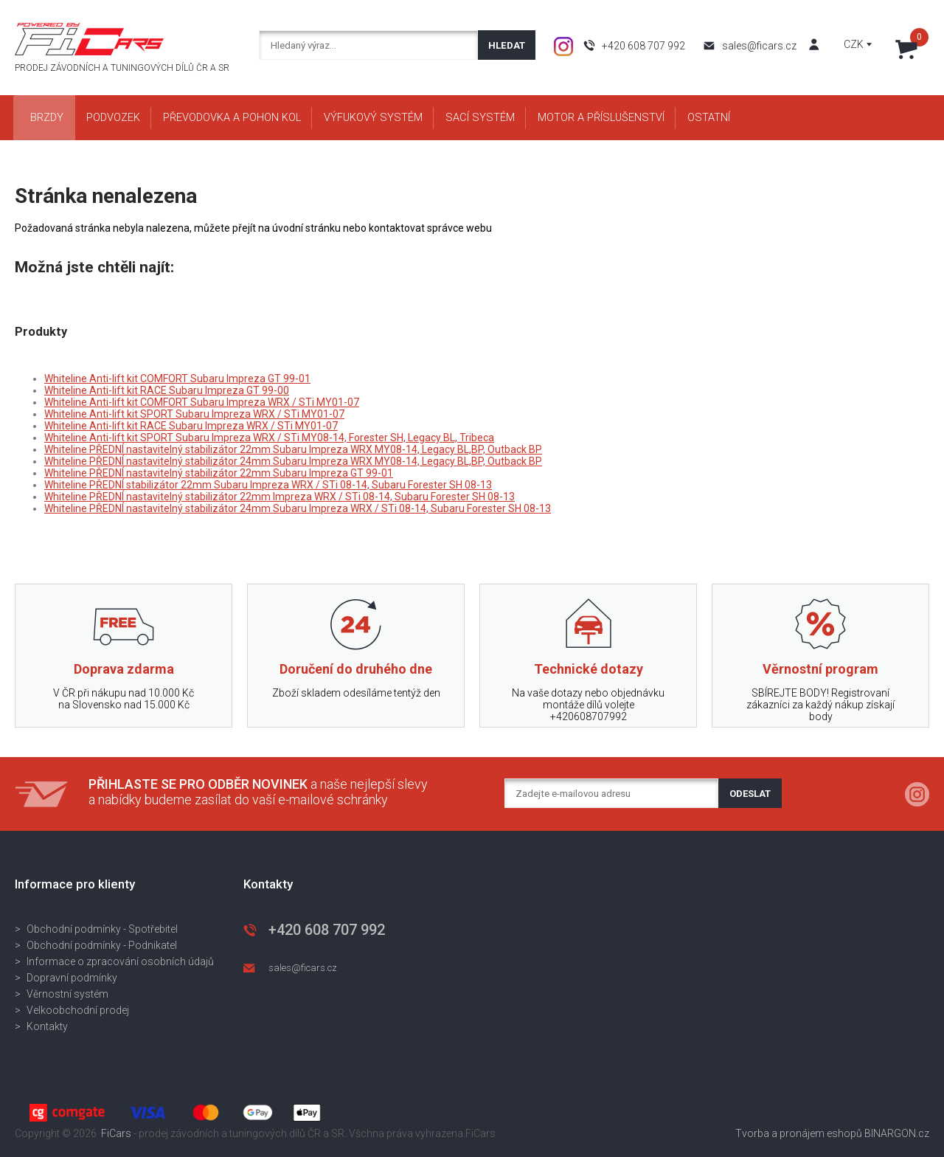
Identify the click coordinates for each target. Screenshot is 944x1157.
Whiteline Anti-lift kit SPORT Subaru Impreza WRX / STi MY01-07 (194, 414)
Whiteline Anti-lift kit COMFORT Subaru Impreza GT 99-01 (177, 378)
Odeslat (750, 793)
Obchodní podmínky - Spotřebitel (102, 929)
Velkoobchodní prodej (78, 1010)
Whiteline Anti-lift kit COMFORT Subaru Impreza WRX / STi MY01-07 (201, 402)
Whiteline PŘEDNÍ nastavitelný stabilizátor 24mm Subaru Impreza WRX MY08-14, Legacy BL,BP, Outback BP (293, 461)
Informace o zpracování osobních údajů (120, 961)
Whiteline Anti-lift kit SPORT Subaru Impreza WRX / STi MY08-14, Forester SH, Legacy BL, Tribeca (269, 437)
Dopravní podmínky (72, 978)
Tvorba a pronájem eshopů (798, 1133)
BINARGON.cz (896, 1133)
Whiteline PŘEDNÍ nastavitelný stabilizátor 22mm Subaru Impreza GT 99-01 (218, 473)
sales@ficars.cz (759, 46)
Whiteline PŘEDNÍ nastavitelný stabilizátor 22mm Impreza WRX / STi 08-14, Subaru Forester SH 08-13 (279, 496)
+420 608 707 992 (643, 46)
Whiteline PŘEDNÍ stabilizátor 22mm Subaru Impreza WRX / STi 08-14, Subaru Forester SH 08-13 (268, 485)
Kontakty (47, 1026)
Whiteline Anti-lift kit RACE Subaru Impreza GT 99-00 (166, 390)
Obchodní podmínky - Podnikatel (102, 945)
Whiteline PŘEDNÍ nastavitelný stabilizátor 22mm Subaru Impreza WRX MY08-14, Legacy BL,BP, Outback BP (293, 449)
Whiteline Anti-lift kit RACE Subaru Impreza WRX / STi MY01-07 (191, 426)
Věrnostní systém (67, 994)
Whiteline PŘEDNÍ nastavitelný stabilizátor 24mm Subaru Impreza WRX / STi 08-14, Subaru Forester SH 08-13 (297, 508)
